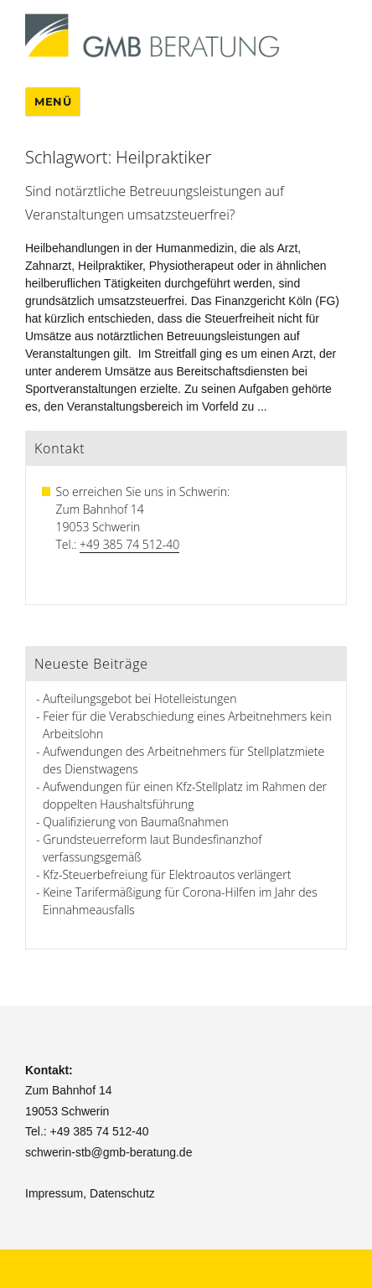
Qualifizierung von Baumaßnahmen (136, 822)
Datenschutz (122, 1193)
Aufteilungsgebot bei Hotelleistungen (139, 698)
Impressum (54, 1193)
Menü (52, 101)
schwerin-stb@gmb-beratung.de (108, 1152)
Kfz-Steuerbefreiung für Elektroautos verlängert (167, 874)
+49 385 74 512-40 (129, 544)
